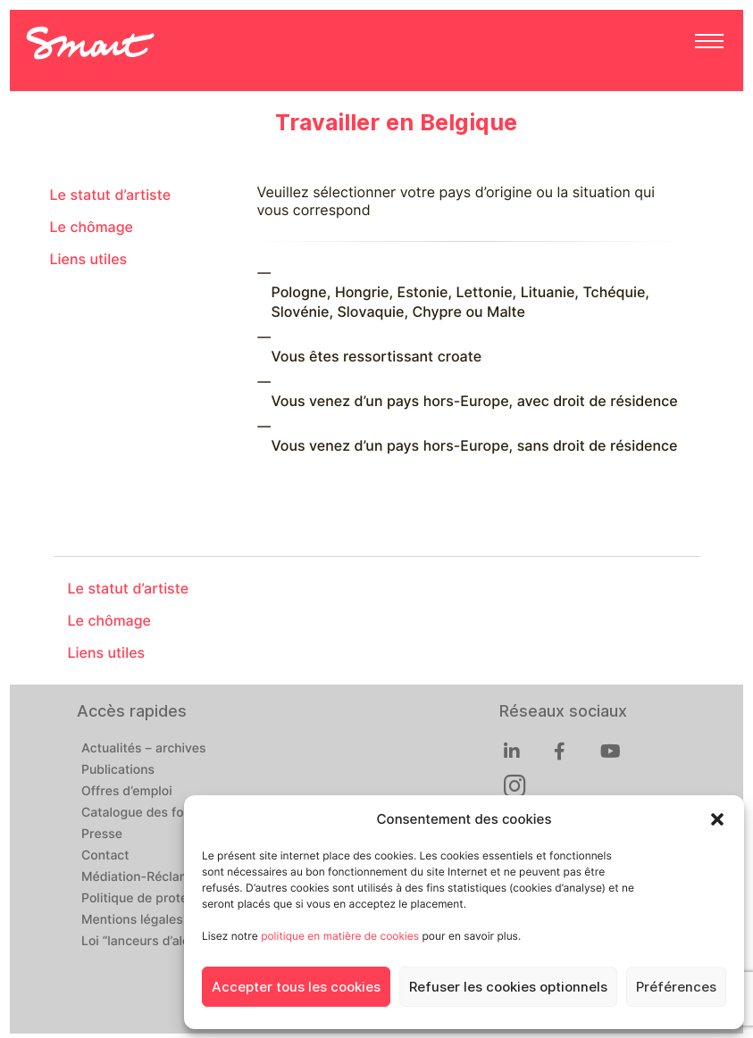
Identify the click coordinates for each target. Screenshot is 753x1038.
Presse (101, 834)
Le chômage (92, 227)
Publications (118, 770)
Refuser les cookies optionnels (508, 987)
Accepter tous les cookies (296, 987)
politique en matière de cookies (340, 936)
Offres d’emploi (126, 792)
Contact (105, 856)
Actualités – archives (143, 749)
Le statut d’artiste (111, 195)
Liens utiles (89, 259)
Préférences (676, 987)
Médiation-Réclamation (151, 877)
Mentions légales (132, 920)
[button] (717, 819)
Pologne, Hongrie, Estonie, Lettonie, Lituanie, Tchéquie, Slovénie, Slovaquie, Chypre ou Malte (460, 302)
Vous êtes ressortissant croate (377, 356)
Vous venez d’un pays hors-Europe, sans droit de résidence (475, 445)
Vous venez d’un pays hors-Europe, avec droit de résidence (475, 401)
